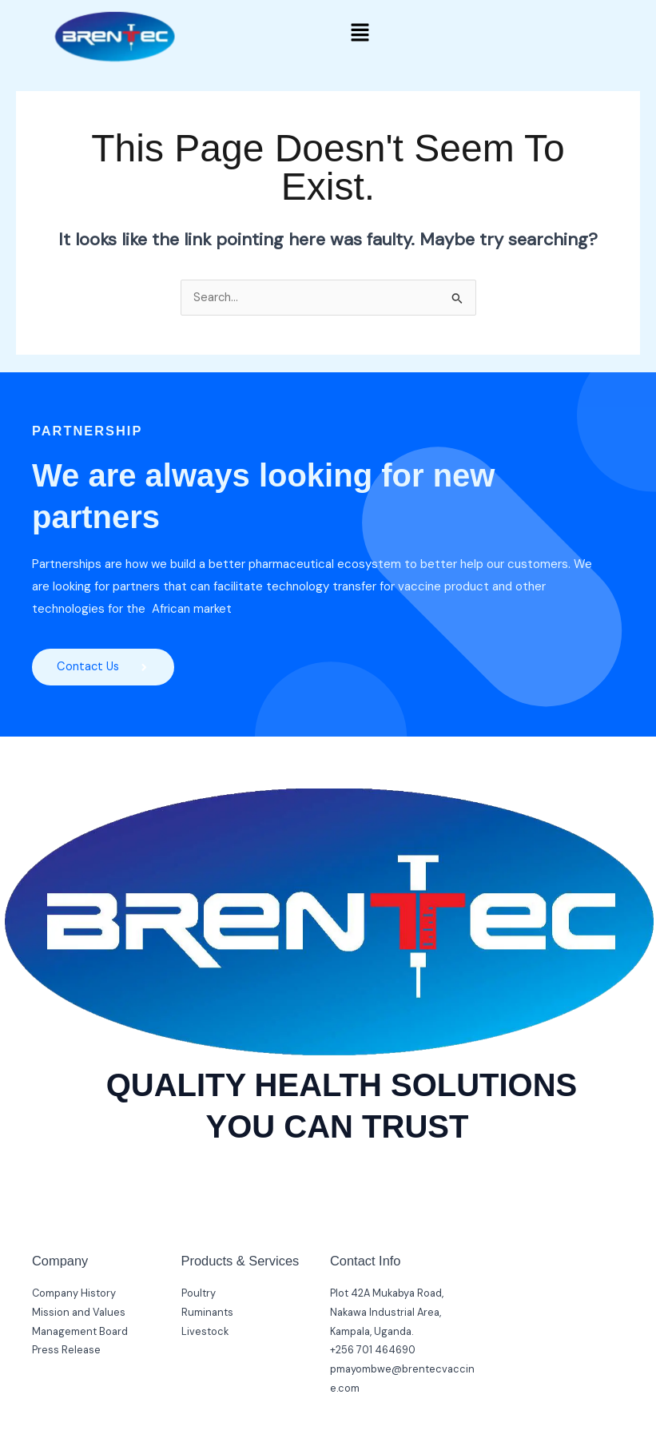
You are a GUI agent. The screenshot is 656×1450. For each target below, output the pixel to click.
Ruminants (207, 1313)
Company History (74, 1294)
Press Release (66, 1350)
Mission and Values (78, 1313)
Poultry (198, 1294)
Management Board (80, 1332)
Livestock (205, 1332)
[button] (360, 33)
